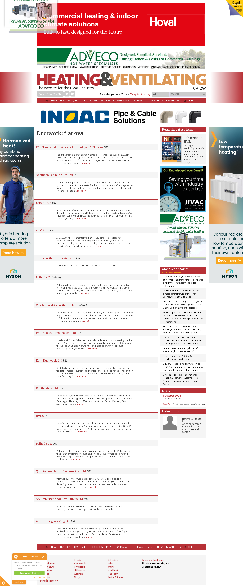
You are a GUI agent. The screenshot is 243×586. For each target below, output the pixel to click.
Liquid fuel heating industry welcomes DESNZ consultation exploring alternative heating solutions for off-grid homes (183, 367)
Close (43, 557)
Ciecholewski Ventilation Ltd (56, 305)
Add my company (50, 93)
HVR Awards (80, 563)
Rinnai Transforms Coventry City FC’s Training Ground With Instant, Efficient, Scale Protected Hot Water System (182, 329)
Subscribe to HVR (193, 139)
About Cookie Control (15, 557)
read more (19, 582)
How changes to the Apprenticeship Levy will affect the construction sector (192, 425)
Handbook (113, 570)
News (54, 100)
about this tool (39, 577)
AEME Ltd (42, 230)
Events (110, 100)
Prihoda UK (44, 443)
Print (110, 563)
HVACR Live (79, 567)
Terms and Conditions (153, 560)
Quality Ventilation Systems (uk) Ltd (61, 471)
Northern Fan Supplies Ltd (54, 175)
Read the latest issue (178, 130)
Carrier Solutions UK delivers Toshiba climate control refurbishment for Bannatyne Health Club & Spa (181, 293)
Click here (168, 404)
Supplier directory (92, 100)
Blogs (77, 577)
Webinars (78, 574)
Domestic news (47, 563)
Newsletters (173, 100)
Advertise (113, 560)
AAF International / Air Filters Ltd (59, 499)
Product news (47, 567)
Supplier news (47, 570)
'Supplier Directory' (140, 94)
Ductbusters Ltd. (47, 388)
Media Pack (123, 100)
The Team (138, 100)
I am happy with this (29, 573)
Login (188, 100)
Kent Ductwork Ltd (49, 360)
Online (111, 567)
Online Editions (154, 100)
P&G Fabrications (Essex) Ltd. (56, 333)
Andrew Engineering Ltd (53, 521)
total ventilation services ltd (55, 258)
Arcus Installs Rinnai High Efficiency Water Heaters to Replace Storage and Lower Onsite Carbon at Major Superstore (183, 304)
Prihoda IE (43, 277)
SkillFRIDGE (79, 570)
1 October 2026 (172, 395)
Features (65, 100)
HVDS (40, 416)
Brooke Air (43, 202)
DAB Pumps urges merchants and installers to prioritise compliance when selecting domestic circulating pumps (182, 340)
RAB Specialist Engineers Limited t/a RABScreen (69, 147)
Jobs (75, 100)
